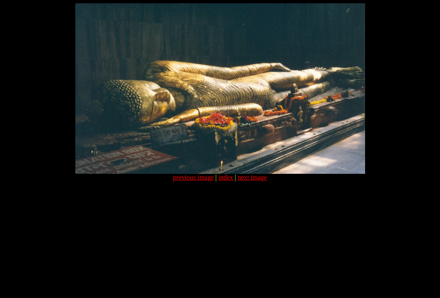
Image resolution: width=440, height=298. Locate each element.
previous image (193, 177)
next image (252, 177)
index (226, 177)
